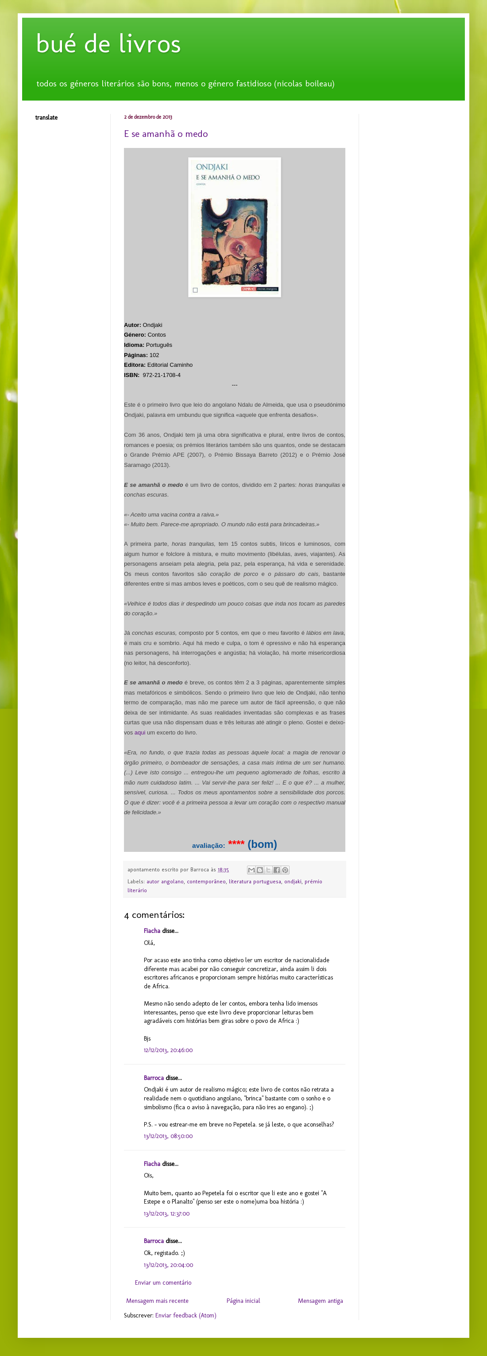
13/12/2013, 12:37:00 (166, 1213)
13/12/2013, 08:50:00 (168, 1136)
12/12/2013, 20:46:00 (168, 1050)
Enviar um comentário (163, 1282)
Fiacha (152, 931)
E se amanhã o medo (166, 134)
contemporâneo (206, 881)
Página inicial (243, 1301)
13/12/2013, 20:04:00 (168, 1265)
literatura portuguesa (255, 881)
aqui (140, 732)
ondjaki (292, 881)
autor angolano (165, 881)
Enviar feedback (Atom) (185, 1315)
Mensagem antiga (320, 1301)
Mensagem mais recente (157, 1301)
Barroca (154, 1078)
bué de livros (108, 43)
